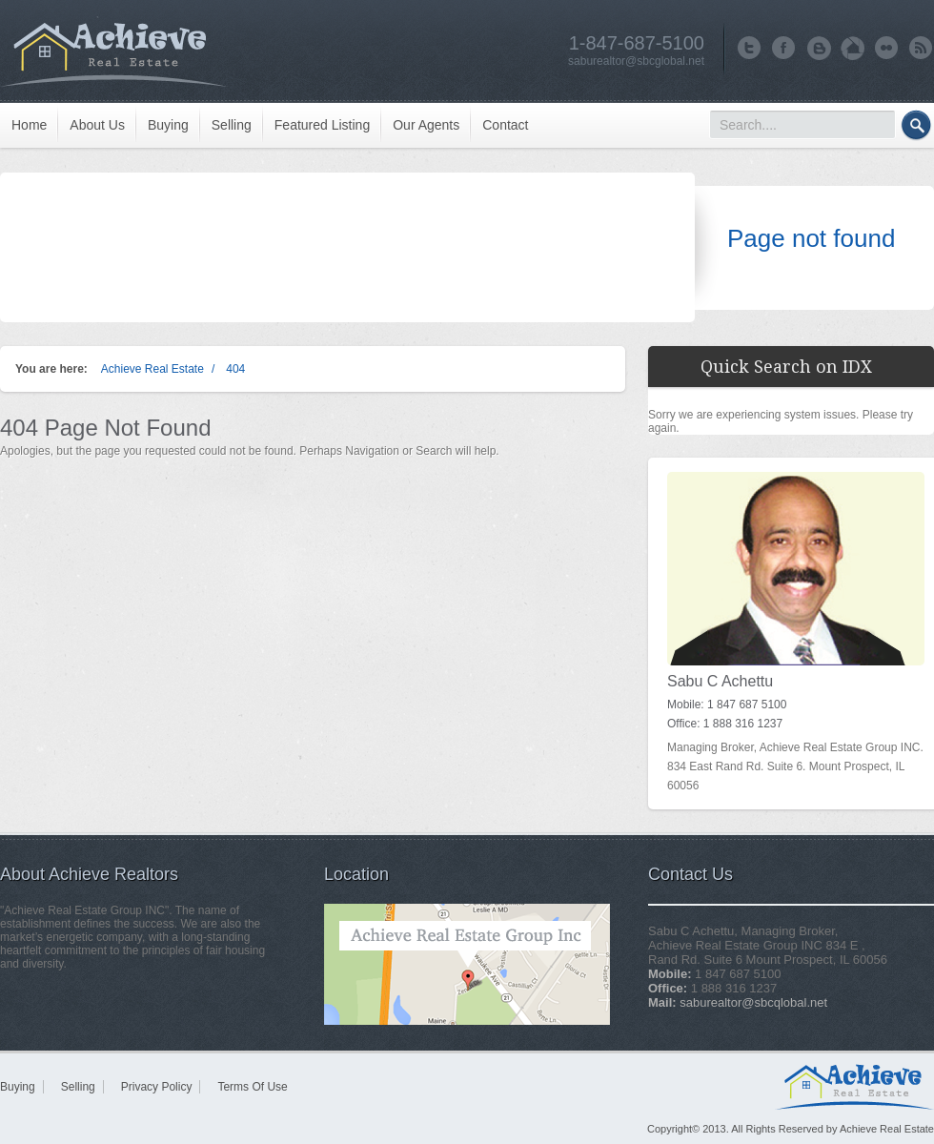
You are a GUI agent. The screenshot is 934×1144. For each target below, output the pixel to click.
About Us (97, 125)
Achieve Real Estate (152, 369)
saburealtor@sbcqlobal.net (753, 1002)
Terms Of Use (252, 1086)
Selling (232, 125)
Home (29, 125)
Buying (168, 125)
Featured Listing (322, 125)
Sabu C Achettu (720, 681)
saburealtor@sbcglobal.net (636, 61)
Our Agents (426, 125)
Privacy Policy (157, 1086)
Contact (505, 125)
